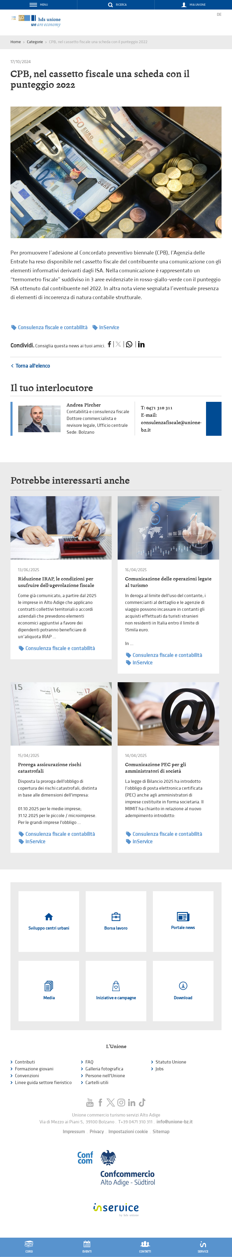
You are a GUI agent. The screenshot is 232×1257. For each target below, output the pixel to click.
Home (15, 41)
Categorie (35, 41)
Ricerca (121, 5)
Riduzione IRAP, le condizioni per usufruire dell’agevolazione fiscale (56, 582)
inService (106, 327)
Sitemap (161, 1132)
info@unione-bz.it (174, 1122)
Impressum (74, 1132)
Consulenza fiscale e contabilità (49, 327)
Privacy (97, 1132)
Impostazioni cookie (128, 1132)
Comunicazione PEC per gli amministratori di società (155, 767)
